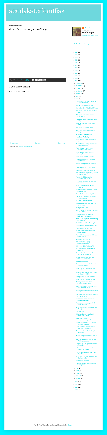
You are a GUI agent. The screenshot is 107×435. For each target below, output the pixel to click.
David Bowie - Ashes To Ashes (85, 156)
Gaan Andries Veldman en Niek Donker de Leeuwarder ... (85, 253)
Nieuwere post (13, 143)
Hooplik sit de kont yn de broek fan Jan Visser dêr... (86, 164)
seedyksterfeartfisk (37, 11)
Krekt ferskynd (80, 311)
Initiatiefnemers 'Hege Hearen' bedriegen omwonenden (85, 215)
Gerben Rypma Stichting (81, 44)
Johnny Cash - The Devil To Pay (85, 279)
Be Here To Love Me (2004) (84, 134)
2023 (76, 57)
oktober (78, 88)
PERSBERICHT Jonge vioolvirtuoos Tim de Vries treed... (86, 144)
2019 (76, 68)
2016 (76, 76)
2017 (76, 73)
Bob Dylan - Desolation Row (84, 127)
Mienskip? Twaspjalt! (82, 261)
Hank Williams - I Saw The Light (85, 223)
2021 (76, 62)
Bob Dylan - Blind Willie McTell (85, 246)
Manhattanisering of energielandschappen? (83, 319)
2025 (76, 52)
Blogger (70, 425)
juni (77, 99)
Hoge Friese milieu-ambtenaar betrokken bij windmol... (85, 258)
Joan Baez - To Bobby (82, 137)
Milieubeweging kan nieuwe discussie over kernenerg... (87, 291)
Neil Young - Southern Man (84, 201)
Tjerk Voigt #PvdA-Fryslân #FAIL (85, 167)
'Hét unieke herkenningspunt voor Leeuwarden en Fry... (86, 348)
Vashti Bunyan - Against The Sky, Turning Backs (85, 153)
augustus (79, 94)
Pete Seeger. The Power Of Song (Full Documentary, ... (86, 102)
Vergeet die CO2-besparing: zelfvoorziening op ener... (84, 177)
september (79, 91)
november (79, 86)
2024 (76, 55)
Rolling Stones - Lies (82, 207)
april (77, 370)
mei (77, 368)
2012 (76, 384)
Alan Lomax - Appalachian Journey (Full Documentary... (86, 340)
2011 (76, 387)
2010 (76, 389)
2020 (76, 65)
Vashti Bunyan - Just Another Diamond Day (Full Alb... (84, 148)
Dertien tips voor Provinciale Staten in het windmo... (86, 190)
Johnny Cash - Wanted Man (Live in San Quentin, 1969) (86, 273)
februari (78, 376)
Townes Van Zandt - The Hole (84, 105)
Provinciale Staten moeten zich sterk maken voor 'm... (86, 235)
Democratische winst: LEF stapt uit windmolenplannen (86, 323)
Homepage (38, 143)
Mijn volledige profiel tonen (90, 35)
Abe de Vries (88, 28)
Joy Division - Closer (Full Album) (86, 170)
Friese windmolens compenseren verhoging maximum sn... (85, 327)
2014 (76, 81)
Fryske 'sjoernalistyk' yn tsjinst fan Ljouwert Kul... (86, 160)
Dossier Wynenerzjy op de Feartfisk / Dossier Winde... (87, 211)
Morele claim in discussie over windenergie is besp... (85, 299)
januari (78, 378)
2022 (76, 60)
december (79, 83)
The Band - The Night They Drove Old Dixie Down (86, 197)
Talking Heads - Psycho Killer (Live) (86, 225)
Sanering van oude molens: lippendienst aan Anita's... (84, 282)
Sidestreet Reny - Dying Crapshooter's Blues (83, 242)
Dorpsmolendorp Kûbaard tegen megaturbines (85, 231)
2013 (76, 382)
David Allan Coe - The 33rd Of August (87, 108)
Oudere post (61, 143)
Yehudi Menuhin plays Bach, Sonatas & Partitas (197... (87, 173)
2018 (76, 70)
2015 (76, 78)
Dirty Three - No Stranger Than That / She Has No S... (87, 357)
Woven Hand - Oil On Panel (84, 228)
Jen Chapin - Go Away (82, 360)
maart (78, 373)
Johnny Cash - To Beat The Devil (85, 277)
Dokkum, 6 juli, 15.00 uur (83, 239)
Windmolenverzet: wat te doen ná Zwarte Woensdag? (86, 264)
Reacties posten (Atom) (25, 146)
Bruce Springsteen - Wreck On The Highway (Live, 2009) (86, 286)
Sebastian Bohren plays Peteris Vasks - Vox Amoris (85, 314)
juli (77, 96)
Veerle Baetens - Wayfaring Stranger (87, 194)
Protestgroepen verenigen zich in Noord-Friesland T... (85, 303)
